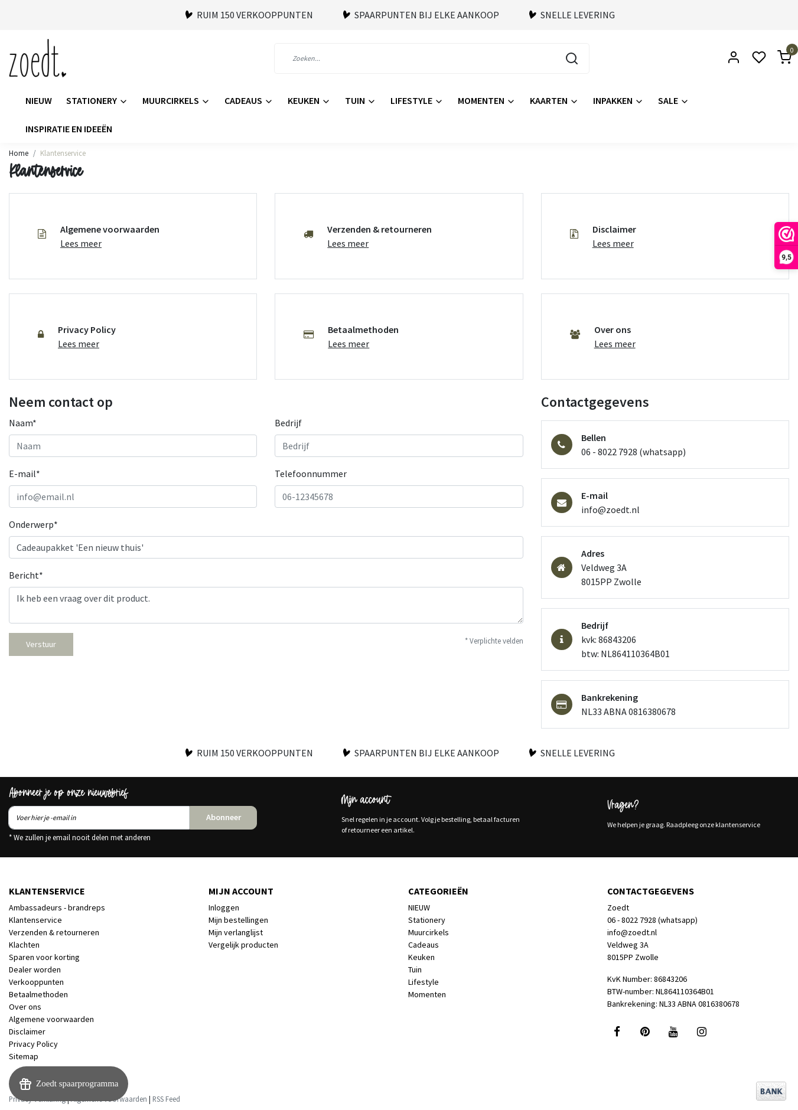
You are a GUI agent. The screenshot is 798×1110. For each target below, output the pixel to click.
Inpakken (618, 100)
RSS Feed (166, 1099)
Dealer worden (35, 969)
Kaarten (554, 100)
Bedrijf (288, 423)
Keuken (309, 100)
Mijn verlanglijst (236, 932)
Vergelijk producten (243, 944)
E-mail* (24, 473)
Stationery (97, 100)
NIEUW (38, 100)
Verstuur (41, 644)
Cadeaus (248, 100)
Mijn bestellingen (238, 920)
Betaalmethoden (38, 994)
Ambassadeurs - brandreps (57, 907)
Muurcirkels (176, 100)
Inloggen (224, 907)
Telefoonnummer (311, 473)
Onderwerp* (33, 524)
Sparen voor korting (44, 957)
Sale (673, 100)
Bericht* (26, 575)
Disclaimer (27, 1031)
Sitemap (23, 1056)
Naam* (23, 423)
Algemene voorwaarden (51, 1019)
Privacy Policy (33, 1044)
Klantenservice (63, 153)
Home (18, 153)
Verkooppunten (36, 982)
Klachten (24, 944)
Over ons (25, 1006)
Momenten (487, 100)
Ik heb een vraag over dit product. (266, 605)
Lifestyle (417, 100)
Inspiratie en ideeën (68, 129)
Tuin (360, 100)
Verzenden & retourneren (54, 932)
